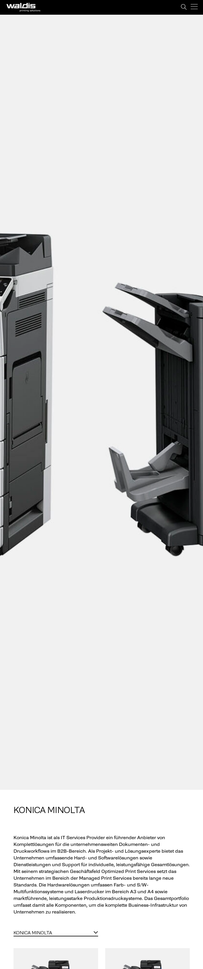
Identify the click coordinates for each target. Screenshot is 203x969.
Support (176, 7)
